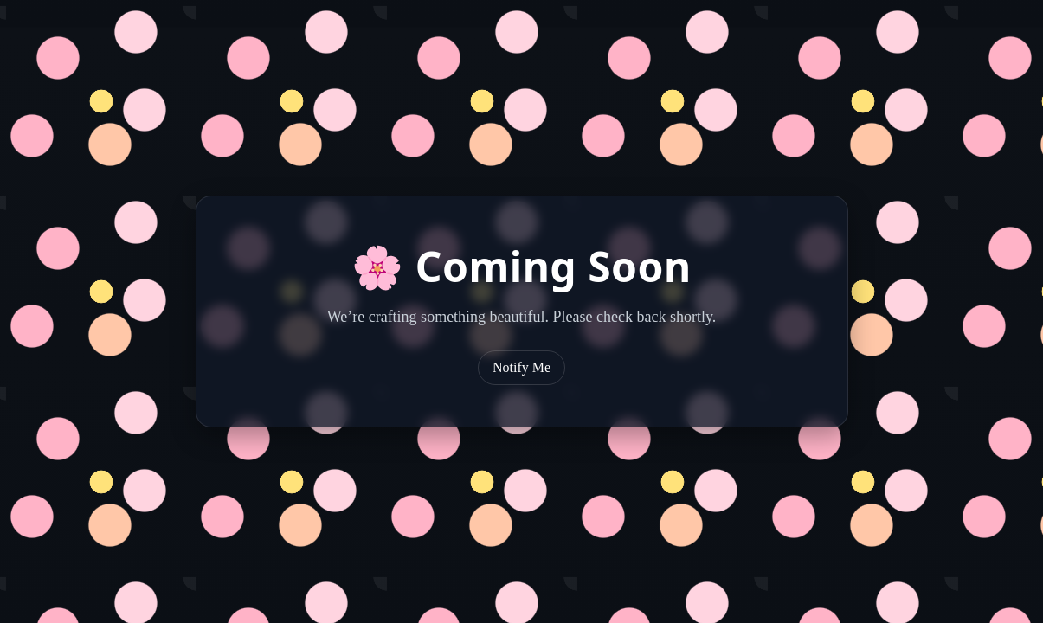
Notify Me (521, 367)
